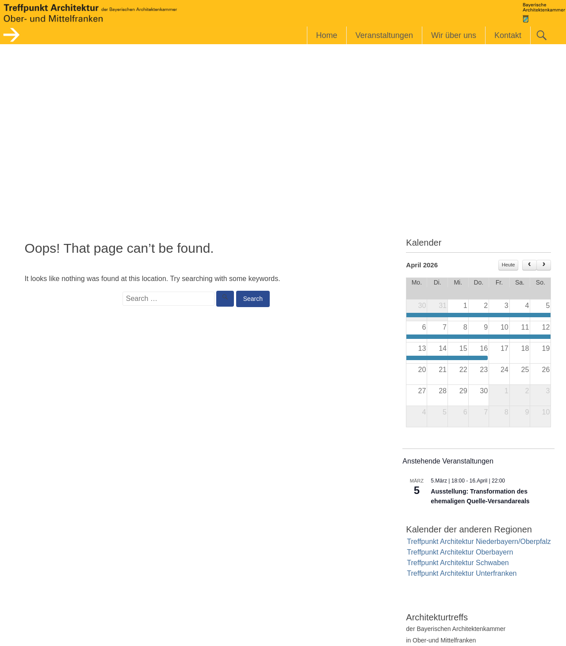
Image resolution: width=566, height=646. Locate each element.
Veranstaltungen (384, 35)
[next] (543, 265)
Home (326, 35)
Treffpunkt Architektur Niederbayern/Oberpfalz (479, 541)
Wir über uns (453, 35)
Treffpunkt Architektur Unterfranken (461, 573)
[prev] (529, 265)
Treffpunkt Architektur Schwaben (458, 562)
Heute (508, 264)
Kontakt (507, 35)
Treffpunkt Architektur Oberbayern (460, 552)
